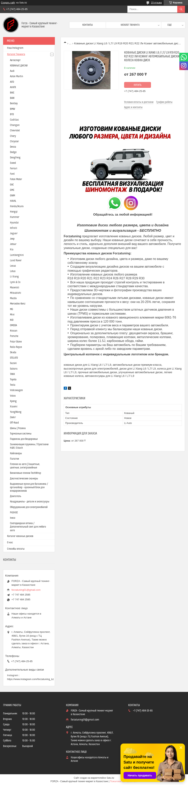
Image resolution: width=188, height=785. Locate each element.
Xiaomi (13, 406)
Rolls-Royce (16, 347)
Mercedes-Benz (17, 303)
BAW (12, 98)
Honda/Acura (17, 206)
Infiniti (13, 228)
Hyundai (14, 222)
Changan (15, 125)
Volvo (13, 395)
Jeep (12, 238)
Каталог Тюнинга (16, 54)
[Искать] (181, 9)
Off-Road (14, 422)
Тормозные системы (20, 433)
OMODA (13, 325)
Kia (11, 249)
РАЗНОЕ (14, 512)
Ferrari (13, 168)
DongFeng (15, 157)
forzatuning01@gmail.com (26, 589)
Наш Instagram (15, 48)
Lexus (13, 265)
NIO (11, 320)
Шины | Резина (18, 428)
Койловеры (16, 453)
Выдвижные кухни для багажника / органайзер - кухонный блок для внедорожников (29, 487)
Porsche (14, 336)
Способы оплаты (16, 548)
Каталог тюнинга (130, 24)
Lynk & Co (15, 282)
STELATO (14, 357)
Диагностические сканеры (24, 478)
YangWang (15, 412)
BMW (12, 109)
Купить (138, 85)
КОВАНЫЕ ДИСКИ (19, 65)
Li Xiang (14, 276)
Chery (13, 136)
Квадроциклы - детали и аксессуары (29, 501)
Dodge (13, 152)
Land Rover (15, 260)
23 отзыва (156, 2)
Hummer (14, 217)
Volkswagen (16, 390)
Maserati (14, 287)
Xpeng (13, 401)
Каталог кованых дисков (20, 536)
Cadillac (14, 119)
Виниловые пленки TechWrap (25, 473)
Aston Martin (16, 76)
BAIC (12, 92)
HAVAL (13, 201)
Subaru (13, 368)
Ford (12, 173)
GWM (12, 195)
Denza (13, 146)
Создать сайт (8, 2)
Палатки (14, 458)
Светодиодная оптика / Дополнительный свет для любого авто (28, 527)
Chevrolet (15, 130)
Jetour (13, 244)
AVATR (13, 87)
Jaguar (13, 233)
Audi (12, 71)
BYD (12, 114)
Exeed (13, 163)
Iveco (12, 517)
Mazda (13, 298)
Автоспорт (15, 60)
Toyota (13, 379)
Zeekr (13, 417)
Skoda (13, 352)
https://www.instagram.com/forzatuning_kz (30, 679)
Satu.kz (110, 778)
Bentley (14, 103)
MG (11, 309)
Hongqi (14, 211)
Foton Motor (16, 179)
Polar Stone (16, 341)
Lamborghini (17, 255)
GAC (12, 184)
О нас (10, 542)
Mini (12, 314)
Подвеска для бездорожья (24, 439)
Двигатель (15, 496)
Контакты (87, 24)
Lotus (13, 271)
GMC (12, 190)
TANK (12, 374)
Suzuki (13, 363)
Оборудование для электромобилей (29, 507)
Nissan (13, 330)
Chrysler (14, 141)
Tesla (12, 384)
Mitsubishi (15, 292)
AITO (12, 82)
